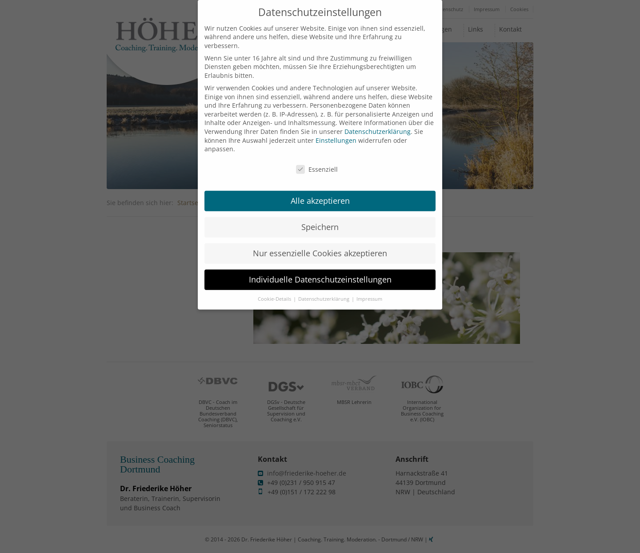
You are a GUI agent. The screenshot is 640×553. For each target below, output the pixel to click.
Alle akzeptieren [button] (320, 193)
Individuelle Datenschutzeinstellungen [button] (320, 271)
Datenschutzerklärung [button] (324, 291)
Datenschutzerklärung (377, 124)
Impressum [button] (369, 291)
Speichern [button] (320, 219)
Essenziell (317, 161)
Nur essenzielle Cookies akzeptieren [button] (320, 245)
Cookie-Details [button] (275, 291)
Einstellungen (336, 133)
